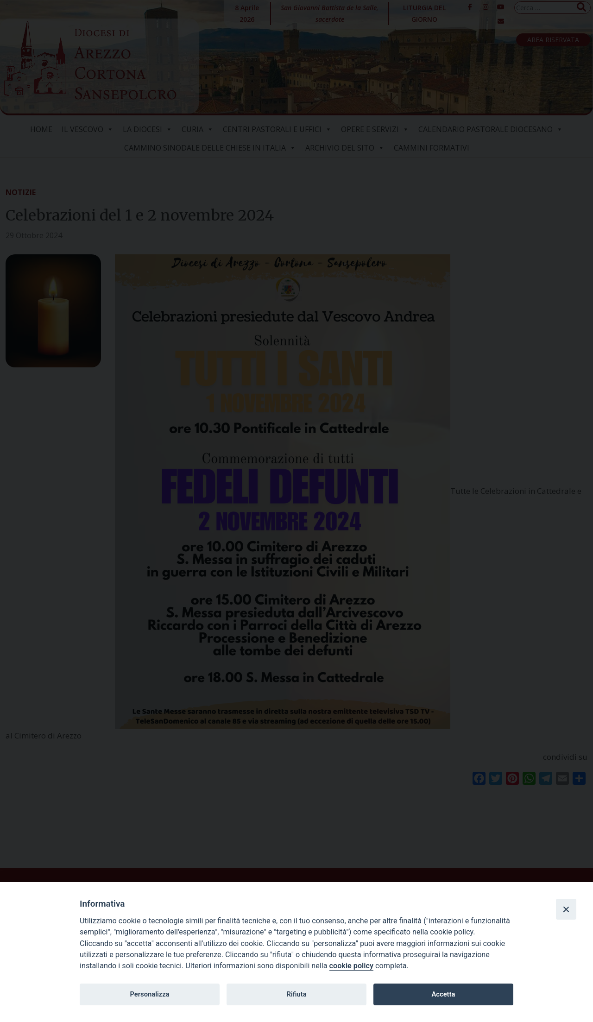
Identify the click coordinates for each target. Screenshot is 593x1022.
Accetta (443, 994)
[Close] (566, 909)
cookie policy (351, 965)
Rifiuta (296, 994)
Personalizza (149, 994)
